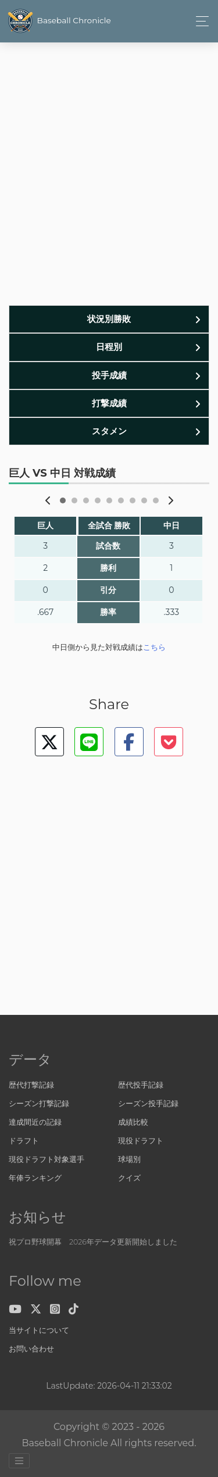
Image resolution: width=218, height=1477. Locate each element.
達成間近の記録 (35, 1122)
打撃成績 (109, 403)
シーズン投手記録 (148, 1103)
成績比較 (133, 1122)
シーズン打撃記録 (39, 1103)
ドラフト (24, 1140)
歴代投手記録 (140, 1085)
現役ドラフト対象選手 (46, 1159)
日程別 (109, 346)
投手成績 (109, 375)
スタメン (109, 431)
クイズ (129, 1178)
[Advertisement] (109, 179)
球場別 (129, 1159)
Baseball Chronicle (58, 20)
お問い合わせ (31, 1348)
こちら (154, 647)
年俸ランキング (35, 1178)
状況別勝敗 (109, 318)
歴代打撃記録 (31, 1085)
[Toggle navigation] (201, 21)
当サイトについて (39, 1330)
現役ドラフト (140, 1140)
